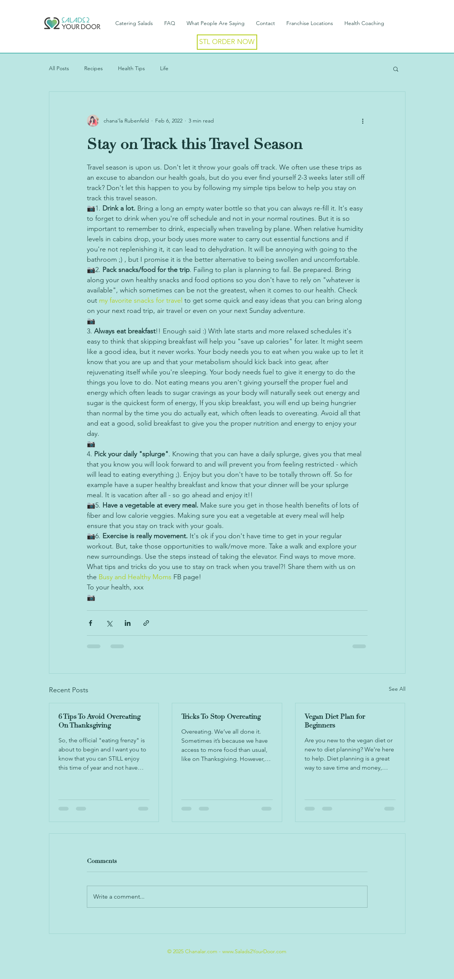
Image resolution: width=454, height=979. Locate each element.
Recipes (93, 68)
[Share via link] (146, 623)
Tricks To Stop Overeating (221, 716)
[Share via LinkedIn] (127, 623)
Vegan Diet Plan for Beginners (335, 721)
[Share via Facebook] (90, 623)
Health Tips (131, 68)
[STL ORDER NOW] (227, 42)
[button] (395, 69)
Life (164, 68)
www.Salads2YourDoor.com (254, 951)
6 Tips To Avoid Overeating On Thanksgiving (99, 721)
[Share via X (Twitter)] (109, 623)
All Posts (59, 68)
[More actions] (363, 120)
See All (397, 688)
